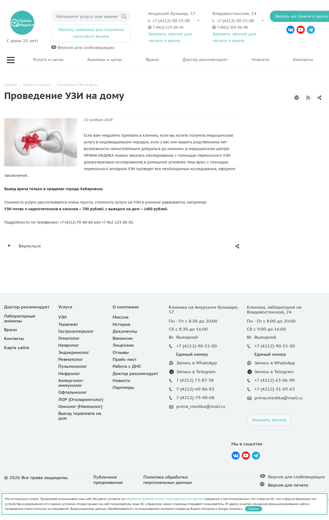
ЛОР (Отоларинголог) (80, 399)
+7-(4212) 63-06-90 (274, 380)
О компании (126, 306)
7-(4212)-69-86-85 (195, 389)
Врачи (152, 59)
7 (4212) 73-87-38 (195, 380)
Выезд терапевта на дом (79, 416)
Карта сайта (16, 347)
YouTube (300, 29)
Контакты (303, 59)
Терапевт (68, 324)
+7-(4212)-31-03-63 (274, 389)
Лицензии (123, 345)
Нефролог (69, 373)
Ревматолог (70, 359)
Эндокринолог (73, 352)
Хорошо (253, 508)
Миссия (120, 317)
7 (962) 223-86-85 (168, 27)
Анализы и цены (104, 59)
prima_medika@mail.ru (200, 406)
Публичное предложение (108, 479)
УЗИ (62, 317)
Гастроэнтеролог (76, 331)
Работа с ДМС (127, 366)
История (121, 324)
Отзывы (121, 352)
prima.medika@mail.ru (278, 397)
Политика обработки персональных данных (167, 479)
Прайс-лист (124, 359)
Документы (125, 331)
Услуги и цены (48, 59)
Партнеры (123, 387)
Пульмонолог (72, 366)
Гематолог (69, 338)
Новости (260, 59)
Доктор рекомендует (205, 59)
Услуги (65, 306)
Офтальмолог (72, 392)
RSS (308, 98)
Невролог (68, 345)
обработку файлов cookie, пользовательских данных (165, 499)
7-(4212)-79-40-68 (195, 397)
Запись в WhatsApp (196, 362)
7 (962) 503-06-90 (232, 27)
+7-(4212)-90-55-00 (171, 20)
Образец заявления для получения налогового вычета (91, 33)
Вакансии (123, 338)
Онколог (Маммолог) (80, 406)
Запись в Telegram (196, 371)
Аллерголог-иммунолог (71, 383)
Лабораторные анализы (20, 318)
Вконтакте (290, 29)
